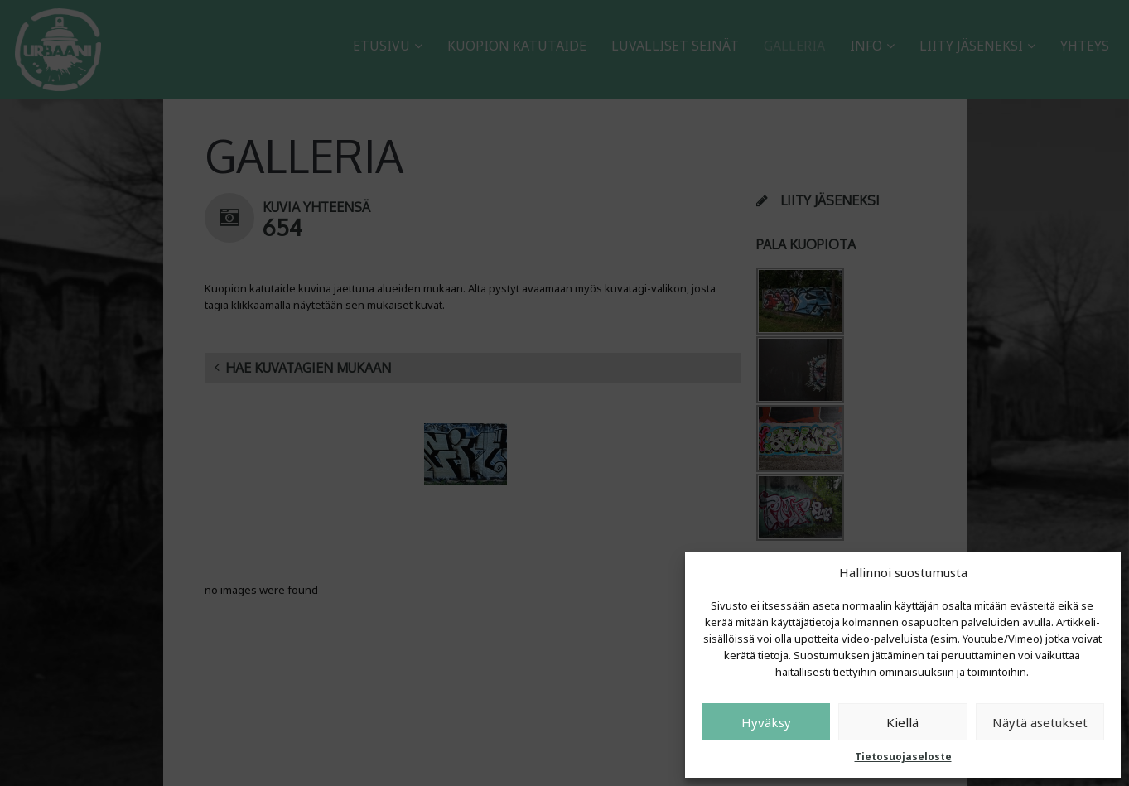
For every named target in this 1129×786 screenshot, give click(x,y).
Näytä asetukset (1040, 722)
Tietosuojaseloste (903, 757)
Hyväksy (766, 722)
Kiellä (902, 722)
